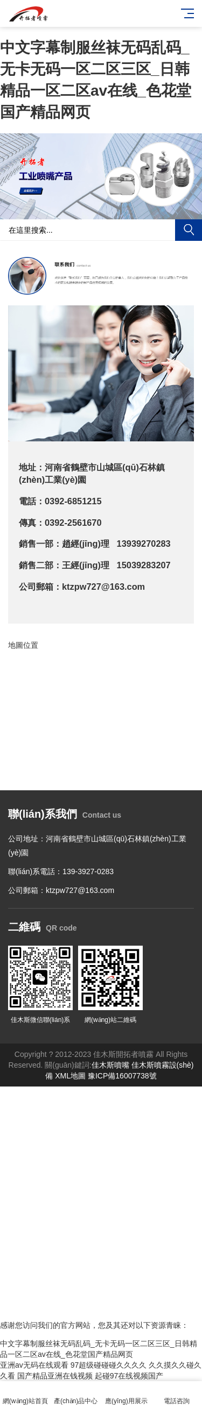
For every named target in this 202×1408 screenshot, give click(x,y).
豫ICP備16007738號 (122, 1075)
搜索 (188, 230)
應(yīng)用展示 (126, 1395)
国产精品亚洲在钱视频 (55, 1375)
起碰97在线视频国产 (129, 1375)
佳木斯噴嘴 (110, 1065)
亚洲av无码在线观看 (34, 1365)
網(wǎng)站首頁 (25, 1395)
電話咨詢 (176, 1395)
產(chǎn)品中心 (76, 1395)
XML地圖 (70, 1075)
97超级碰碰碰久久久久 (109, 1365)
